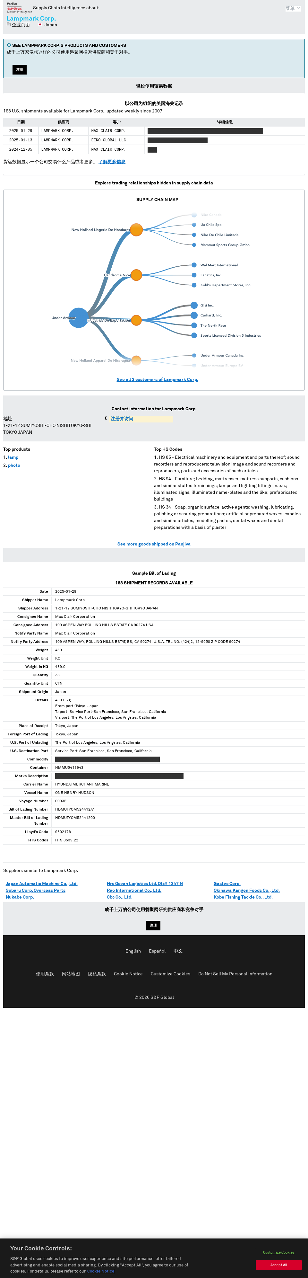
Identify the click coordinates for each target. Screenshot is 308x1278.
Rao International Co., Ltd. (134, 890)
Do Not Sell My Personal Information (235, 974)
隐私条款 (97, 974)
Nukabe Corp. (20, 897)
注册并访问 (122, 419)
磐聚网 (19, 7)
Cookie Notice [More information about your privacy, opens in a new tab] (100, 1273)
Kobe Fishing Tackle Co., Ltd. (243, 897)
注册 (19, 69)
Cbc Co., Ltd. (120, 897)
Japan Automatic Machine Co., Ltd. (42, 884)
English (133, 951)
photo (14, 465)
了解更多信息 (111, 162)
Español (157, 951)
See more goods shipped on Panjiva (154, 544)
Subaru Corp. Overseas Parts (35, 890)
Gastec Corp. (227, 884)
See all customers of (157, 379)
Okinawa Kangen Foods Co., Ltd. (247, 890)
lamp (13, 457)
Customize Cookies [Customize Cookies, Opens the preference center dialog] (279, 1254)
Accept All (278, 1266)
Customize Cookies (170, 974)
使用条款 (45, 974)
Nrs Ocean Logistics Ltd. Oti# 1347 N (145, 884)
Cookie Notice (128, 974)
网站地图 (71, 974)
